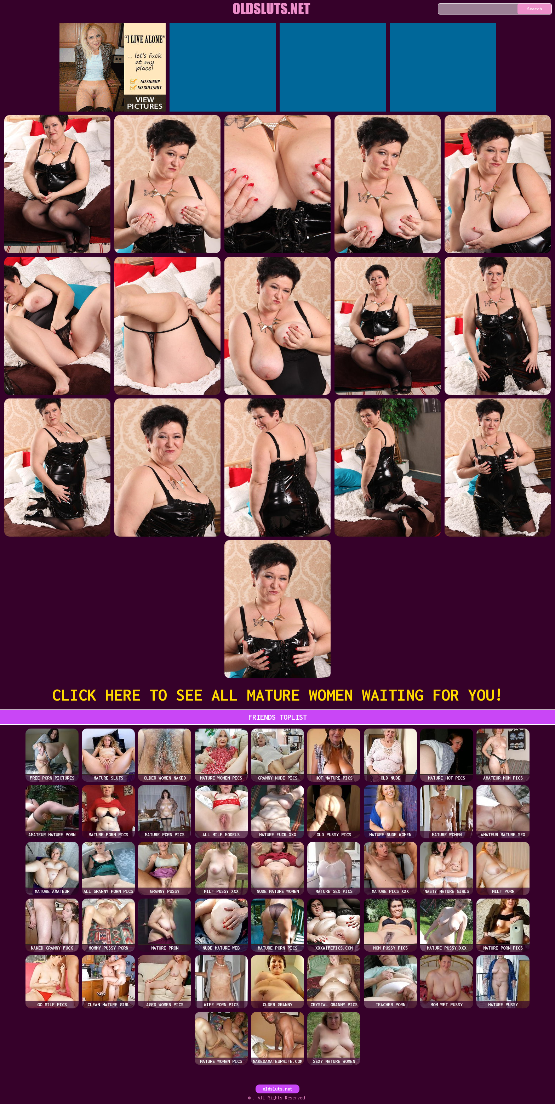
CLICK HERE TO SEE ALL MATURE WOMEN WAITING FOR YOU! (277, 694)
